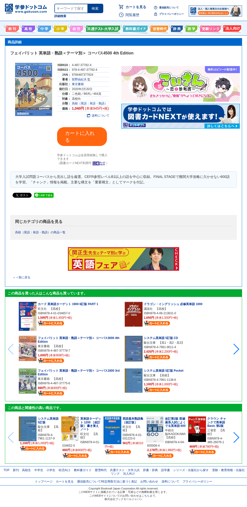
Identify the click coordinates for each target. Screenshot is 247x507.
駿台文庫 (150, 342)
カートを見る (135, 7)
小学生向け (60, 27)
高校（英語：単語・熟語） (89, 103)
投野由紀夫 (79, 79)
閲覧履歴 (132, 15)
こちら (146, 495)
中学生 (38, 470)
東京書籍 (78, 84)
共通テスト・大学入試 (102, 27)
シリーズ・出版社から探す (191, 470)
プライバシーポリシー (171, 14)
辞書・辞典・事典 (176, 27)
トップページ (44, 481)
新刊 (16, 470)
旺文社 (42, 309)
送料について (98, 115)
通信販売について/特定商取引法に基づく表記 (107, 481)
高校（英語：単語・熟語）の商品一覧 (40, 232)
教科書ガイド (134, 27)
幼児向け (76, 27)
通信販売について (169, 7)
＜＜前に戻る (21, 277)
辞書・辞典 (150, 470)
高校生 (26, 470)
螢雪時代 (158, 27)
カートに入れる (80, 136)
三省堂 (211, 430)
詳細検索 (60, 16)
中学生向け (44, 27)
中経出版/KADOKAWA (175, 432)
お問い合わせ (149, 481)
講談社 (148, 309)
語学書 (191, 27)
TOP (6, 470)
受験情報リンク (209, 27)
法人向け (231, 27)
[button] (236, 349)
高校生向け (28, 27)
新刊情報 (12, 27)
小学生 (50, 470)
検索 (95, 8)
